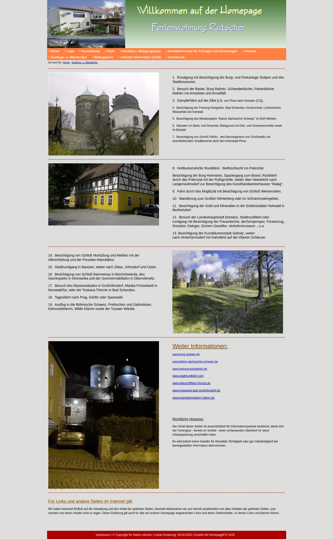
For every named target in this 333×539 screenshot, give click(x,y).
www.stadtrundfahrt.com (188, 376)
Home (55, 51)
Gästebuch (176, 57)
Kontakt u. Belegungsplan (141, 51)
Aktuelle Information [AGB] (140, 57)
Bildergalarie (103, 57)
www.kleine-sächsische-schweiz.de (195, 361)
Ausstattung (90, 51)
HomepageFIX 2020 (222, 535)
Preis (111, 51)
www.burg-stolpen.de (186, 354)
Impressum (103, 535)
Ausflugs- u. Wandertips (69, 57)
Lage (70, 51)
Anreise (250, 51)
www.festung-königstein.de (189, 369)
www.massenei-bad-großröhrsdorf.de (196, 390)
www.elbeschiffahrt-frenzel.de (191, 383)
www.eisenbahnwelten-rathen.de (193, 397)
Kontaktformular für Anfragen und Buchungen (202, 51)
